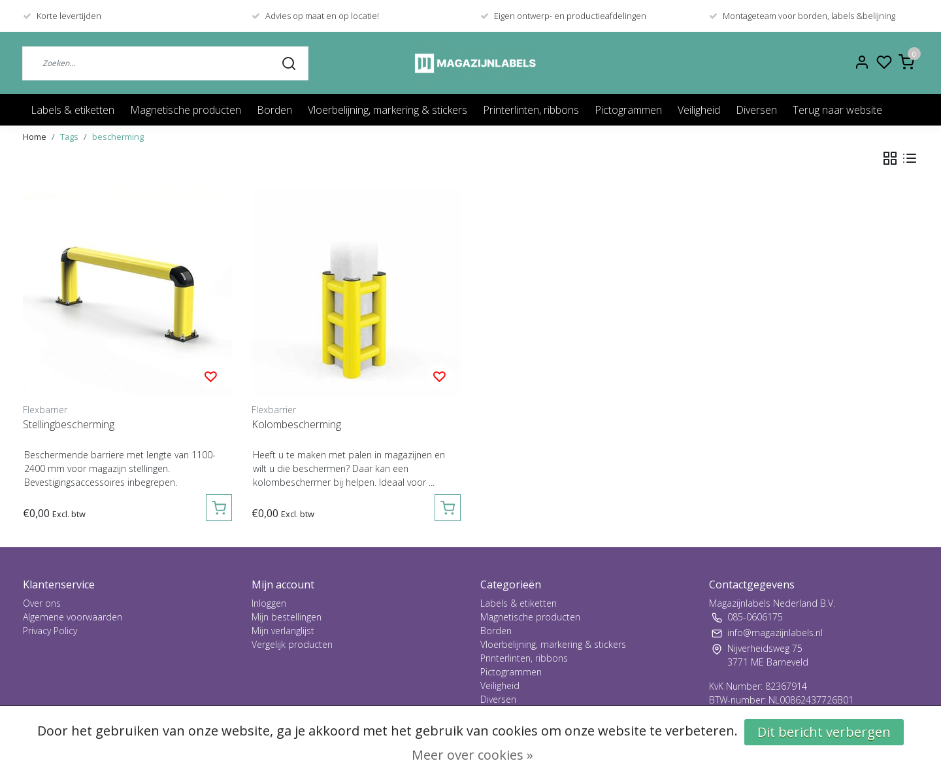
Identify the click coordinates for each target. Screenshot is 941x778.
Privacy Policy (50, 630)
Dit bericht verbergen (824, 732)
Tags (69, 137)
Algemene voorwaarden (72, 617)
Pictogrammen (628, 110)
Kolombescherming (296, 424)
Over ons (42, 603)
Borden (274, 110)
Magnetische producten (185, 110)
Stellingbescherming (68, 424)
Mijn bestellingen (287, 617)
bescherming (118, 137)
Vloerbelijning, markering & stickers (387, 110)
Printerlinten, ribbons (531, 110)
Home (34, 137)
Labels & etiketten (72, 110)
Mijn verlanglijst (283, 630)
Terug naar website (837, 110)
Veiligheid (699, 110)
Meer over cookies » (472, 755)
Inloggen (269, 603)
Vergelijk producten (292, 644)
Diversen (756, 110)
